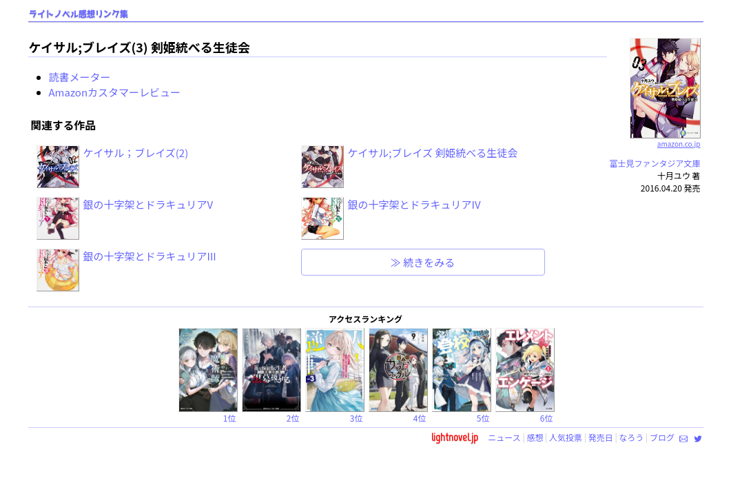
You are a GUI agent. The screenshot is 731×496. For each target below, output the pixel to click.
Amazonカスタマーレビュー (115, 92)
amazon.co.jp (665, 138)
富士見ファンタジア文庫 (655, 163)
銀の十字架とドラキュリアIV (414, 204)
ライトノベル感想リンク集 (78, 14)
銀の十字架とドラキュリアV (148, 204)
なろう (631, 437)
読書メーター (80, 77)
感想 (534, 437)
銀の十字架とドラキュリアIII (149, 256)
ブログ (662, 437)
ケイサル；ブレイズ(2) (136, 152)
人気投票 (565, 437)
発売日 (600, 437)
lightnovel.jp (454, 437)
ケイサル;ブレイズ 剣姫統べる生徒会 (433, 152)
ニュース (504, 437)
